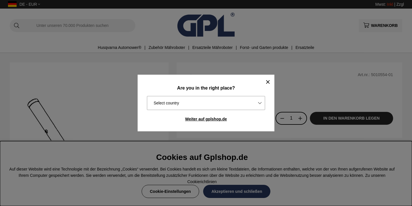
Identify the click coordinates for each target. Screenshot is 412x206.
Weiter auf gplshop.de (206, 119)
